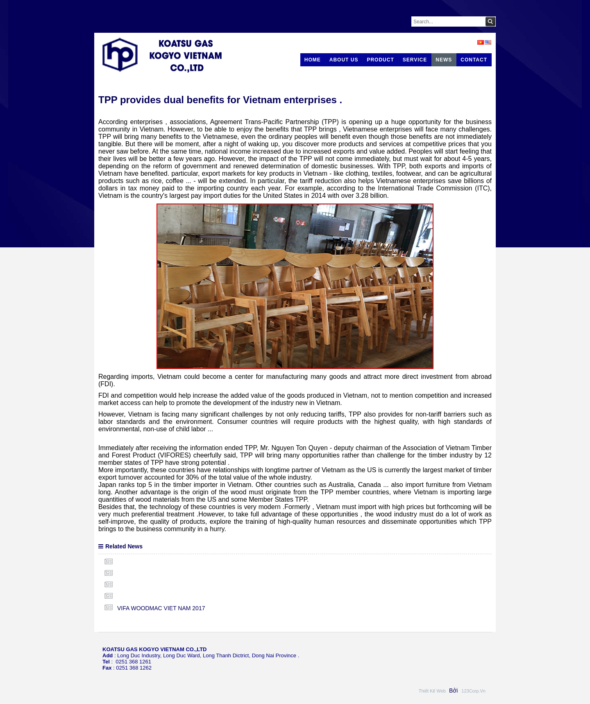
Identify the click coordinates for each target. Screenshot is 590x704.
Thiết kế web (433, 690)
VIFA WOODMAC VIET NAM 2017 (161, 608)
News (444, 60)
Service (415, 60)
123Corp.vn (473, 690)
